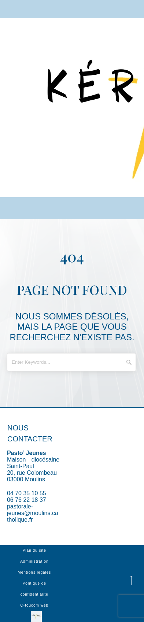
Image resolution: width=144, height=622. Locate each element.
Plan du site (34, 550)
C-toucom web (34, 605)
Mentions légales (34, 572)
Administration (34, 561)
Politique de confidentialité (34, 588)
